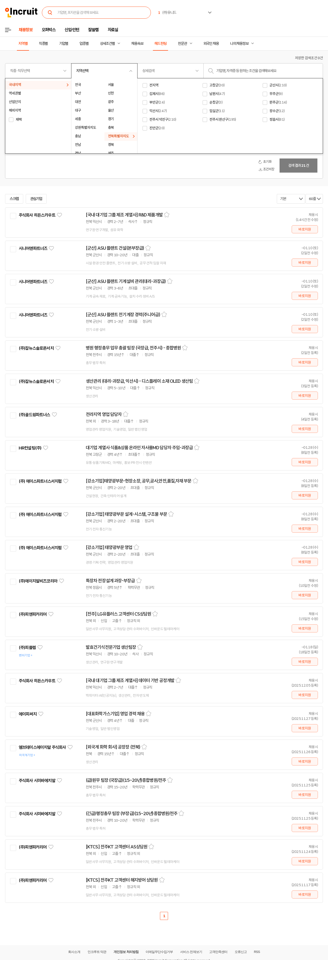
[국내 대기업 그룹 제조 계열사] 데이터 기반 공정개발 (130, 681)
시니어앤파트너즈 (33, 248)
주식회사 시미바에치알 (37, 780)
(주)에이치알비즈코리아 (38, 581)
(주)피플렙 (27, 647)
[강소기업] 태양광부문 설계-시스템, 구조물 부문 (126, 514)
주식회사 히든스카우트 (37, 215)
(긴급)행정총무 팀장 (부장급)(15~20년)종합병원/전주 (131, 814)
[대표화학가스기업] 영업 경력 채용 (115, 714)
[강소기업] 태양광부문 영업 (109, 548)
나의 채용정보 (239, 43)
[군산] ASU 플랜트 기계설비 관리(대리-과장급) (126, 281)
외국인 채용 (211, 43)
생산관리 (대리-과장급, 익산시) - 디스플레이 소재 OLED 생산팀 (139, 381)
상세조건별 (107, 43)
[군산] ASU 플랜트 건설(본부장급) (115, 248)
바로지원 (304, 229)
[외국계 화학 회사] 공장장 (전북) (113, 747)
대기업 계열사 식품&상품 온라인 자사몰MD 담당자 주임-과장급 (139, 448)
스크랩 (14, 198)
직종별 (43, 43)
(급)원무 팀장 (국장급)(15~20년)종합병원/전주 (126, 780)
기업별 (63, 43)
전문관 (182, 43)
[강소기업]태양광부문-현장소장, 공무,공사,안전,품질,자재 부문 (139, 481)
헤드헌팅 (160, 43)
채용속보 (137, 43)
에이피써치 (28, 714)
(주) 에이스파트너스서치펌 (40, 481)
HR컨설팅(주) (30, 448)
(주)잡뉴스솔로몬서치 (36, 348)
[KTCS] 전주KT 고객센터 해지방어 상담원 (122, 880)
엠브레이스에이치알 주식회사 (42, 747)
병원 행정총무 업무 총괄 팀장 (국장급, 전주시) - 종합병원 (133, 348)
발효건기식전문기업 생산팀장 (111, 647)
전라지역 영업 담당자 (104, 414)
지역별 (23, 43)
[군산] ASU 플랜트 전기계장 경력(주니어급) (123, 315)
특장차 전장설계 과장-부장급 (110, 581)
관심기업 (36, 198)
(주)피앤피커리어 (32, 614)
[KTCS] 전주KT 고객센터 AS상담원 (116, 847)
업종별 (84, 43)
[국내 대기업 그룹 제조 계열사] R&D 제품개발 (124, 215)
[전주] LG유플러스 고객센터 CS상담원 (118, 614)
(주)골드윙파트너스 (34, 415)
